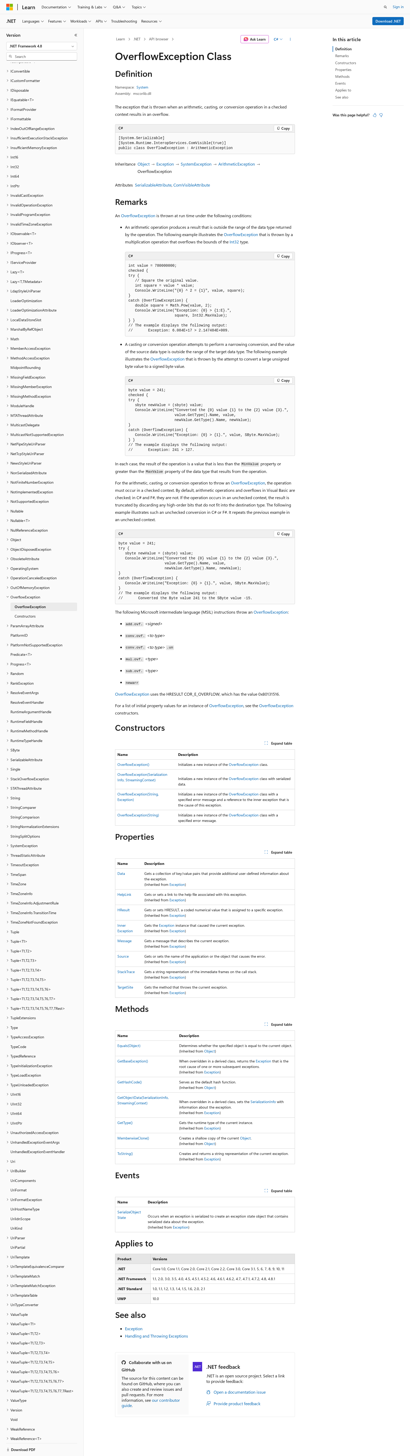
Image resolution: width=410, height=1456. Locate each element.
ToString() (125, 1153)
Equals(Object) (128, 1045)
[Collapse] (75, 35)
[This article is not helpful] (381, 115)
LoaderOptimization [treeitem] (26, 282)
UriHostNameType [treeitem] (24, 1190)
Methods (342, 76)
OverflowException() (133, 764)
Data (121, 873)
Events (340, 83)
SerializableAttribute (153, 185)
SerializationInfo (263, 1101)
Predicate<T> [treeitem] (21, 636)
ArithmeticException (236, 164)
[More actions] (290, 39)
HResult (123, 909)
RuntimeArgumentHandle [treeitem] (30, 693)
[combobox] (41, 46)
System (142, 87)
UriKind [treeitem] (16, 1210)
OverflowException (138, 215)
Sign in (398, 6)
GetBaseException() (132, 1061)
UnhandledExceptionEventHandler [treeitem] (37, 1133)
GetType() (125, 1122)
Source (123, 956)
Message (124, 940)
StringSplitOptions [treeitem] (25, 818)
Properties (343, 69)
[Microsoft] (9, 7)
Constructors (345, 62)
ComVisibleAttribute (191, 185)
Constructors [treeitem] (25, 598)
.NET (136, 38)
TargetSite (125, 987)
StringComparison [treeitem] (24, 799)
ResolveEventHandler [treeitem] (27, 684)
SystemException (196, 164)
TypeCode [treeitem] (18, 1028)
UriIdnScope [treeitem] (20, 1200)
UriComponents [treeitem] (23, 1162)
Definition (343, 48)
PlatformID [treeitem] (19, 617)
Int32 (234, 241)
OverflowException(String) (138, 814)
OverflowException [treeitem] (30, 588)
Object (144, 164)
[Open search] (385, 7)
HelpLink (124, 894)
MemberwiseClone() (133, 1138)
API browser (158, 38)
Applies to (343, 90)
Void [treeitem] (14, 1401)
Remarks (342, 55)
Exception (165, 164)
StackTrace (126, 971)
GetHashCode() (129, 1081)
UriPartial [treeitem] (17, 1229)
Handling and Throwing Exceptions (156, 1336)
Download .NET (388, 21)
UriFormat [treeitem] (18, 1171)
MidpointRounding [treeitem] (25, 349)
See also (341, 97)
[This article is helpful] (375, 115)
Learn (120, 38)
